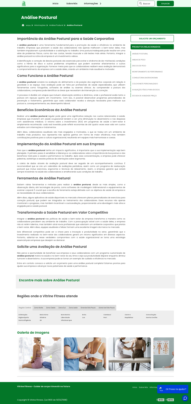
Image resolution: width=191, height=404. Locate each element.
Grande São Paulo (88, 308)
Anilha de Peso (138, 59)
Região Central (25, 308)
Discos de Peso (139, 65)
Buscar (146, 3)
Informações (93, 3)
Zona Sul (62, 308)
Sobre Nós (71, 3)
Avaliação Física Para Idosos (146, 89)
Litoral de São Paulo (107, 308)
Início (55, 3)
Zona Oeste (50, 308)
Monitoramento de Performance (147, 71)
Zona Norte (38, 308)
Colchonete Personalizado (145, 83)
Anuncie (165, 3)
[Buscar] (140, 3)
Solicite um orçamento (152, 38)
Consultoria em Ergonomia (145, 77)
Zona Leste (73, 308)
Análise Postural (140, 53)
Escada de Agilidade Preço (144, 95)
